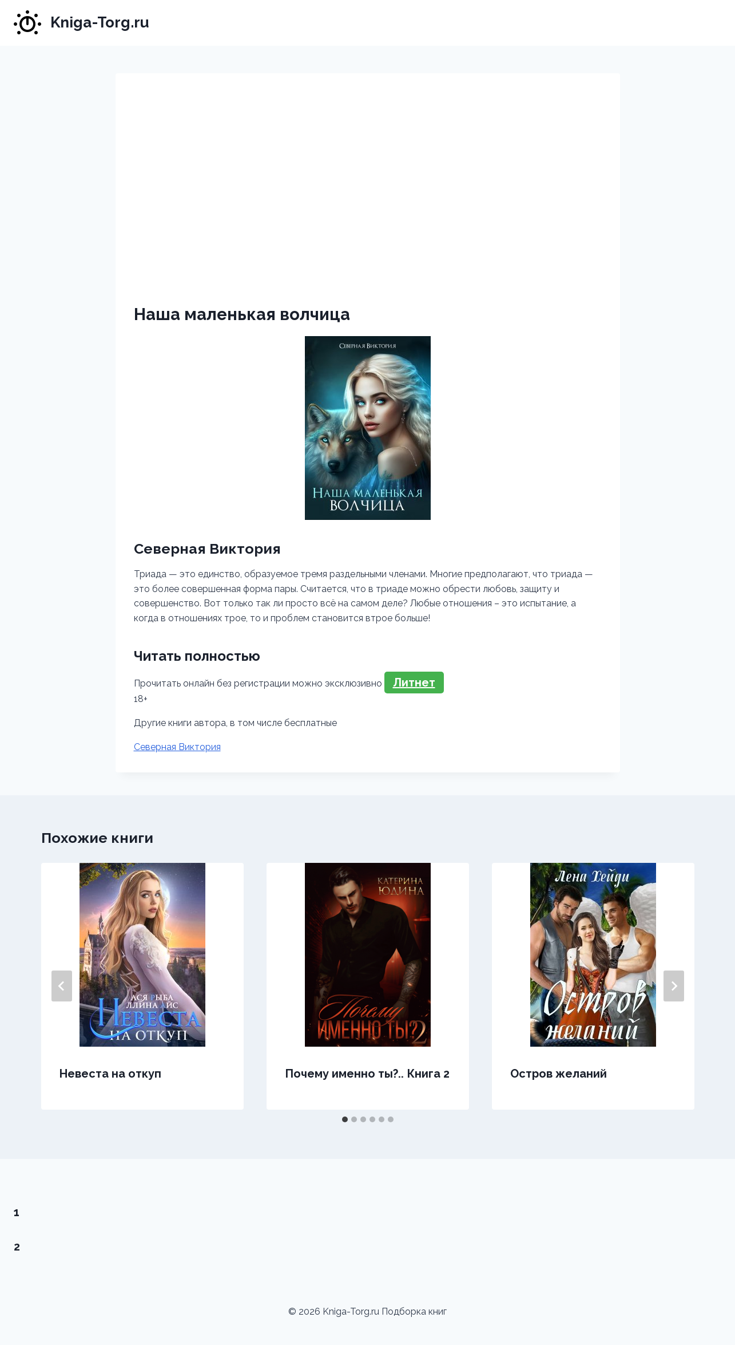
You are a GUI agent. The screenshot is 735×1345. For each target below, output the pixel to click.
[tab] (345, 1119)
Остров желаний (558, 1073)
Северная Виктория (177, 746)
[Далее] (674, 986)
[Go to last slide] (61, 986)
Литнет (414, 682)
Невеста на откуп (110, 1073)
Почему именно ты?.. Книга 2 (367, 1073)
